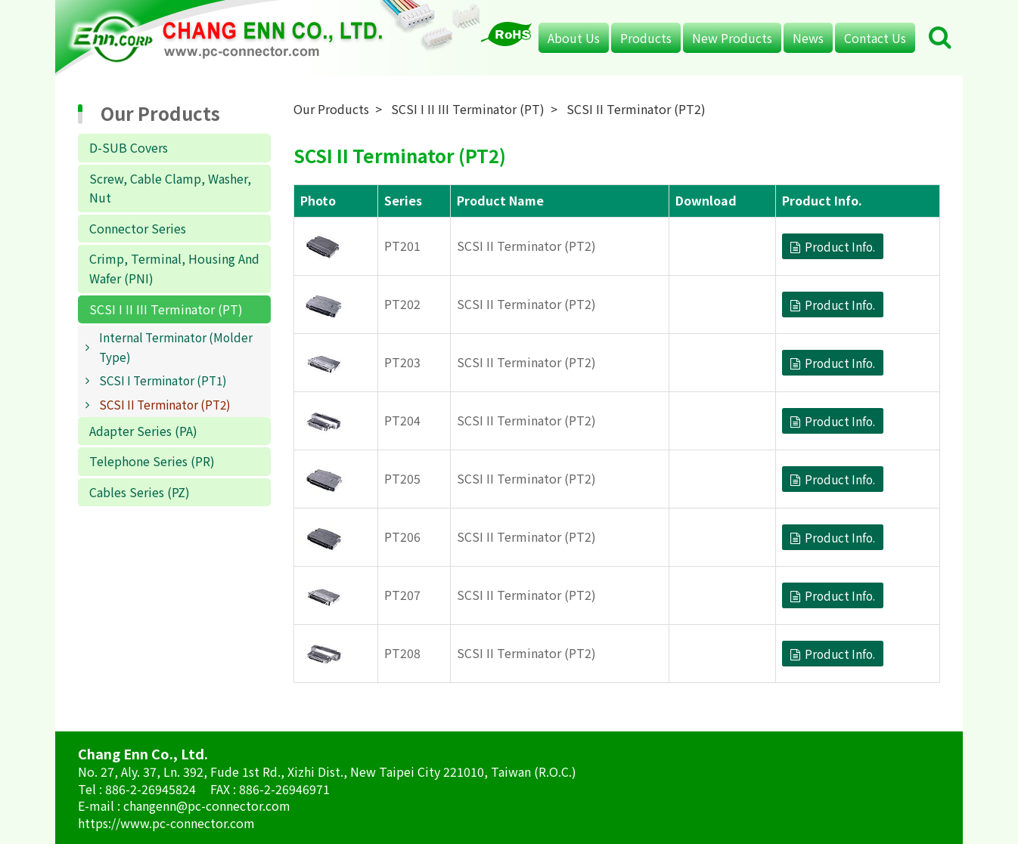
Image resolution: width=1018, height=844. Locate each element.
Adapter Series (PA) (143, 431)
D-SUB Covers (128, 147)
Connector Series (137, 228)
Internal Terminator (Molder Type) (176, 347)
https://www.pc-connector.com (166, 823)
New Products (732, 38)
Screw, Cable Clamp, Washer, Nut (170, 188)
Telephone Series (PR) (152, 461)
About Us (574, 38)
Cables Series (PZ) (139, 492)
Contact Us (875, 38)
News (808, 38)
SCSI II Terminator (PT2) (165, 404)
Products (646, 38)
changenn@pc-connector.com (206, 805)
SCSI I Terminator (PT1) (163, 380)
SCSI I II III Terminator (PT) (166, 309)
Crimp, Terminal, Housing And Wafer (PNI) (174, 268)
